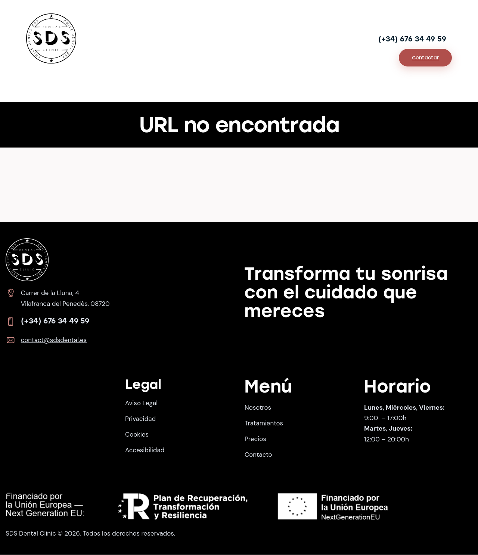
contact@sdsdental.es (54, 340)
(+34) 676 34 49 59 (412, 39)
